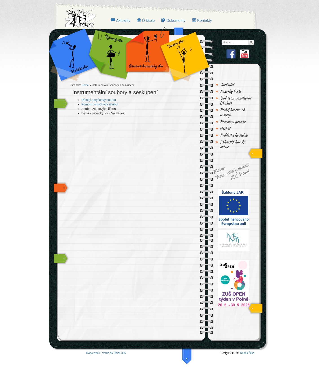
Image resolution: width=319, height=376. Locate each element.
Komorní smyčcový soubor (100, 104)
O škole (148, 20)
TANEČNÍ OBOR (182, 53)
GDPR (225, 128)
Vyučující (227, 84)
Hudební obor (76, 53)
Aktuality (123, 20)
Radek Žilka (247, 353)
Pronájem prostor (232, 121)
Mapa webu (93, 353)
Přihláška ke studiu (234, 135)
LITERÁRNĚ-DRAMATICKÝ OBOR (146, 53)
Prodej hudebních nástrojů (232, 112)
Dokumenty (175, 20)
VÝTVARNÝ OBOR (110, 53)
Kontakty (204, 20)
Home (85, 85)
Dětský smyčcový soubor (98, 100)
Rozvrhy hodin (230, 91)
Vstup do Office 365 (114, 353)
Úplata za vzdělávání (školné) (235, 101)
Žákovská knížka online (232, 145)
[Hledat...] (251, 42)
